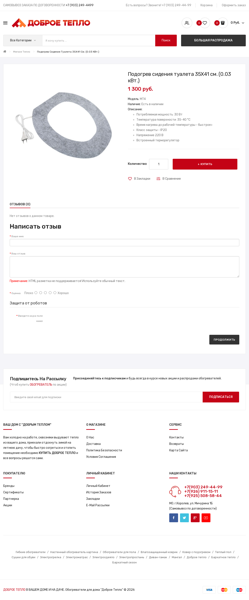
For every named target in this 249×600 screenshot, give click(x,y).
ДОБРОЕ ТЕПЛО (14, 590)
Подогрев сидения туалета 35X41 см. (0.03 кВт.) (68, 51)
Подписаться (221, 397)
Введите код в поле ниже (30, 318)
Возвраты (176, 444)
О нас (90, 437)
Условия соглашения (101, 457)
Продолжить (224, 339)
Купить (206, 164)
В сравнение (172, 179)
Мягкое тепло (21, 51)
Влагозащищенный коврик (159, 552)
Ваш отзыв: (18, 253)
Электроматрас (77, 557)
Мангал (177, 557)
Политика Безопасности (104, 450)
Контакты (176, 437)
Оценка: (16, 293)
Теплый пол (223, 552)
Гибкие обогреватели (30, 552)
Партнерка (11, 499)
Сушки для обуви (23, 557)
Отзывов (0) (20, 204)
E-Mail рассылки (98, 505)
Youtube (206, 517)
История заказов (98, 492)
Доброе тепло (197, 557)
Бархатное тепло (223, 557)
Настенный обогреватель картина (74, 552)
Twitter (184, 517)
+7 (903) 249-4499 (80, 5)
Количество (137, 164)
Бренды (8, 486)
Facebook (173, 517)
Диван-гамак (158, 557)
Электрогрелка (50, 557)
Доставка (93, 444)
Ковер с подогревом (196, 552)
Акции (7, 505)
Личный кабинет (98, 486)
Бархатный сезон (124, 562)
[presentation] (82, 320)
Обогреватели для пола (119, 552)
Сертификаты (13, 492)
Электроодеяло (103, 557)
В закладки (142, 179)
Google (195, 517)
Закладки (93, 499)
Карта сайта (178, 450)
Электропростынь (131, 557)
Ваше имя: (17, 236)
